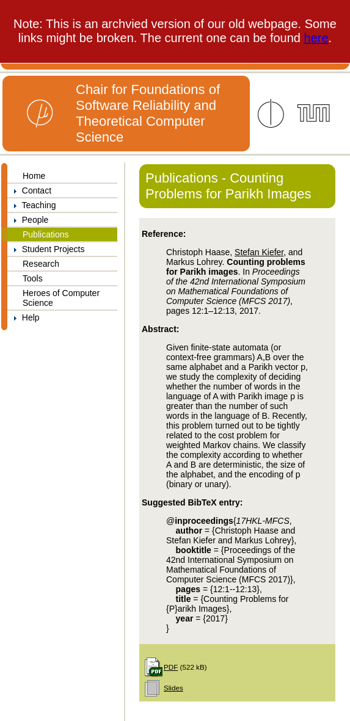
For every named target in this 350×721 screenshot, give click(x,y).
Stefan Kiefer (259, 252)
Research (41, 264)
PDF (171, 667)
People (27, 220)
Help (23, 317)
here (316, 38)
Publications (46, 234)
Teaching (31, 205)
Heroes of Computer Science (61, 298)
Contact (29, 190)
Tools (33, 278)
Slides (173, 688)
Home (34, 176)
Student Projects (46, 249)
